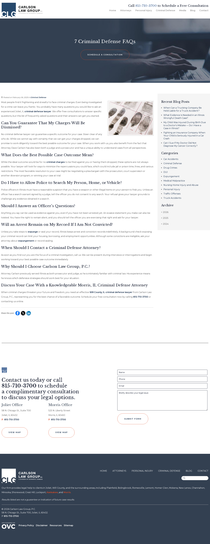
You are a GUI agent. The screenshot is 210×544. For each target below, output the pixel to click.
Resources (56, 525)
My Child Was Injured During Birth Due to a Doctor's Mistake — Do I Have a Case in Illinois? (184, 125)
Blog (192, 10)
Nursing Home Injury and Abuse (180, 185)
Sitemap (68, 525)
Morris (67, 492)
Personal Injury (143, 10)
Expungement (171, 176)
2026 (164, 212)
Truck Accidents (172, 198)
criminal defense (33, 111)
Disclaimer (42, 525)
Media (182, 10)
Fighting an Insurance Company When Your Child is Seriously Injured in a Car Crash (184, 135)
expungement (26, 241)
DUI (165, 172)
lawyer (47, 111)
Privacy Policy (26, 525)
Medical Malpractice (174, 180)
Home (112, 10)
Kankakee (52, 492)
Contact (203, 10)
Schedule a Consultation (105, 54)
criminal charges (55, 162)
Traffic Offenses (171, 193)
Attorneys (125, 10)
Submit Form (132, 419)
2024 (164, 224)
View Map (14, 432)
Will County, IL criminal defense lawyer (110, 292)
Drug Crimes (170, 167)
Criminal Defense (165, 10)
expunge (32, 231)
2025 (164, 218)
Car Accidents (170, 159)
